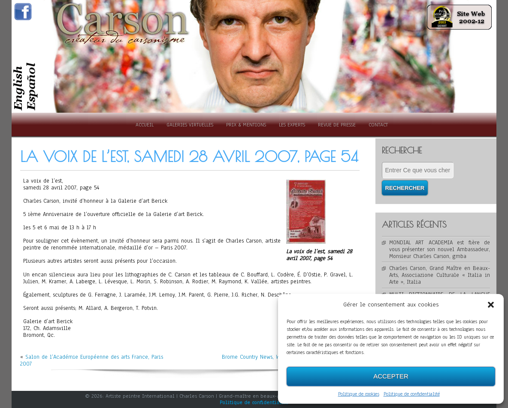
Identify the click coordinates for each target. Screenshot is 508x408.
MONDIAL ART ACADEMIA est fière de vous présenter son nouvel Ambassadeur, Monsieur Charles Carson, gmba (439, 249)
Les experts (292, 124)
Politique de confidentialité (412, 393)
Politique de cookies (358, 393)
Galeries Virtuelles (189, 124)
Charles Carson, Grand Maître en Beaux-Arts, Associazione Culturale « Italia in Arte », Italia (439, 275)
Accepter (390, 376)
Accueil (145, 124)
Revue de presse (337, 124)
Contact (378, 124)
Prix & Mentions (246, 124)
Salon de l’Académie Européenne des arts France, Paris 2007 (91, 360)
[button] (491, 304)
